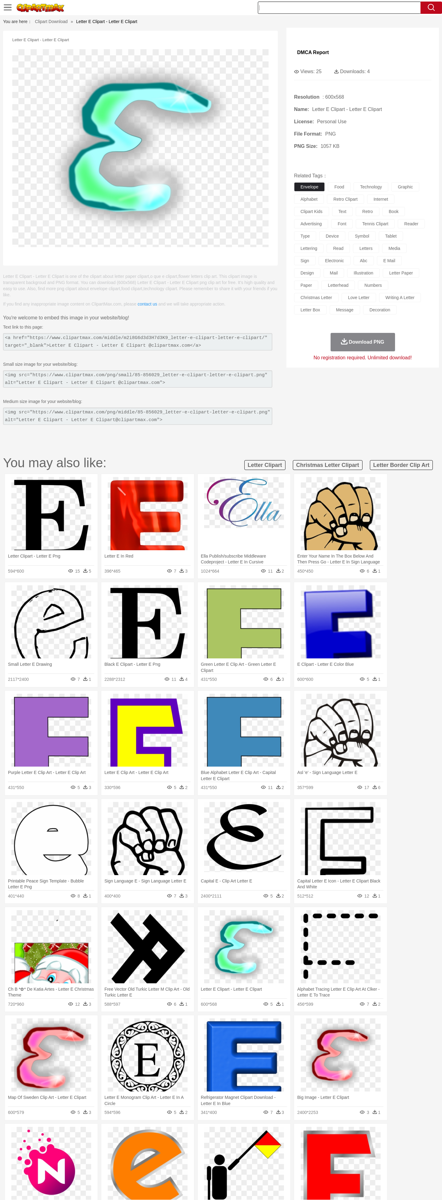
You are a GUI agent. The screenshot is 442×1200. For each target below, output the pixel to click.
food (339, 186)
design (307, 272)
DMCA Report (313, 52)
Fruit (143, 1171)
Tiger (340, 1144)
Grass (198, 1134)
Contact (348, 1187)
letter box (310, 309)
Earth (141, 1134)
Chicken (127, 1144)
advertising (311, 223)
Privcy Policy (325, 1187)
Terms (304, 1187)
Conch (127, 1134)
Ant (62, 1144)
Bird (85, 1144)
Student (66, 1162)
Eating (272, 1171)
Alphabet (306, 1162)
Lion (269, 1144)
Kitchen (229, 1171)
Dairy (80, 1171)
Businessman (140, 1153)
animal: (48, 1143)
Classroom (115, 1162)
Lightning (214, 1134)
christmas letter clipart (327, 465)
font (342, 223)
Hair (227, 1153)
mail (334, 272)
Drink (110, 1171)
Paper (276, 1162)
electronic (334, 260)
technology (371, 186)
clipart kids (311, 211)
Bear (73, 1144)
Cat (113, 1144)
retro (367, 211)
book (394, 211)
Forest (333, 1134)
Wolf (368, 1144)
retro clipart (345, 199)
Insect (256, 1144)
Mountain (263, 1134)
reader (411, 223)
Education (169, 1162)
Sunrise (246, 1134)
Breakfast (64, 1171)
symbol (362, 236)
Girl (238, 1153)
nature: (47, 1134)
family (103, 1153)
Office (290, 1162)
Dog (152, 1144)
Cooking (303, 1171)
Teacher (83, 1162)
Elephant (194, 1144)
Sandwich (172, 1171)
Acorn (64, 1134)
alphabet (308, 199)
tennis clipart (375, 223)
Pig (311, 1144)
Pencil (152, 1162)
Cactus (112, 1134)
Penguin (325, 1144)
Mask (64, 1153)
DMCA (367, 1187)
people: (48, 1152)
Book (98, 1162)
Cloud (307, 1134)
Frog (221, 1144)
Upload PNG (390, 1187)
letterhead (338, 285)
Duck (165, 1144)
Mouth (276, 1153)
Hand (316, 1153)
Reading (136, 1162)
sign (304, 260)
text (343, 211)
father (261, 1153)
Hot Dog (321, 1171)
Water (280, 1134)
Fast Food (126, 1171)
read (338, 248)
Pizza (258, 1171)
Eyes (184, 1153)
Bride (89, 1153)
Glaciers (181, 1134)
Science (260, 1162)
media (394, 248)
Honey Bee (238, 1144)
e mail (389, 260)
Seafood (191, 1171)
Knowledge (225, 1162)
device (332, 236)
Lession (345, 1162)
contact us (147, 304)
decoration (380, 309)
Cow (141, 1144)
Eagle (178, 1144)
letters (366, 248)
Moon (230, 1134)
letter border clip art (401, 465)
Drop (320, 1134)
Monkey (283, 1144)
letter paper (401, 272)
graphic (405, 186)
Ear (173, 1153)
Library (244, 1162)
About (287, 1187)
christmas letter (316, 297)
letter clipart (265, 465)
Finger (303, 1153)
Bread (287, 1171)
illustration (363, 272)
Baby (77, 1153)
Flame (166, 1134)
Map (208, 1162)
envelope (309, 186)
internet (381, 199)
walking (199, 1153)
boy (249, 1153)
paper (306, 285)
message (345, 309)
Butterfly (99, 1144)
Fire (153, 1134)
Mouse (299, 1144)
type (305, 236)
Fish (209, 1144)
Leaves (96, 1134)
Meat (155, 1171)
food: (46, 1171)
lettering (308, 248)
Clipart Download (51, 21)
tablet (391, 236)
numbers (373, 285)
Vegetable (210, 1171)
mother (119, 1153)
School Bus (191, 1162)
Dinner (244, 1171)
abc (363, 260)
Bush (294, 1134)
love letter (359, 297)
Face (289, 1153)
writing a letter (400, 297)
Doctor (161, 1153)
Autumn (79, 1134)
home (215, 1153)
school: (48, 1161)
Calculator (326, 1162)
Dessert (95, 1171)
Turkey (354, 1144)
